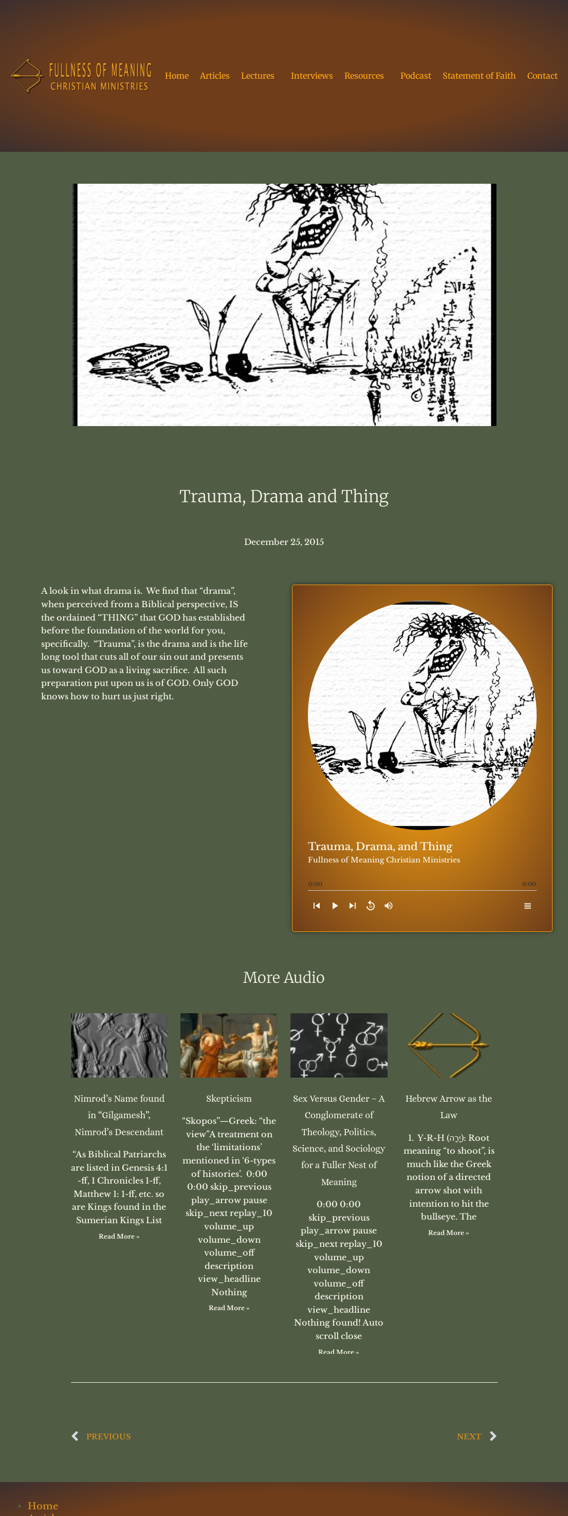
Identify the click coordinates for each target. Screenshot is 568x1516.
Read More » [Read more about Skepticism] (229, 1308)
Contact (542, 75)
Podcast (415, 75)
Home (177, 75)
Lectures (260, 75)
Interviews (312, 75)
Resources (366, 75)
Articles (215, 75)
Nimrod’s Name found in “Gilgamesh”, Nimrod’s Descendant (119, 1115)
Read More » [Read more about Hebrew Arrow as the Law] (448, 1233)
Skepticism (229, 1099)
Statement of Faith (479, 75)
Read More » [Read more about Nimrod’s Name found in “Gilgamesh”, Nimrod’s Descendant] (119, 1236)
